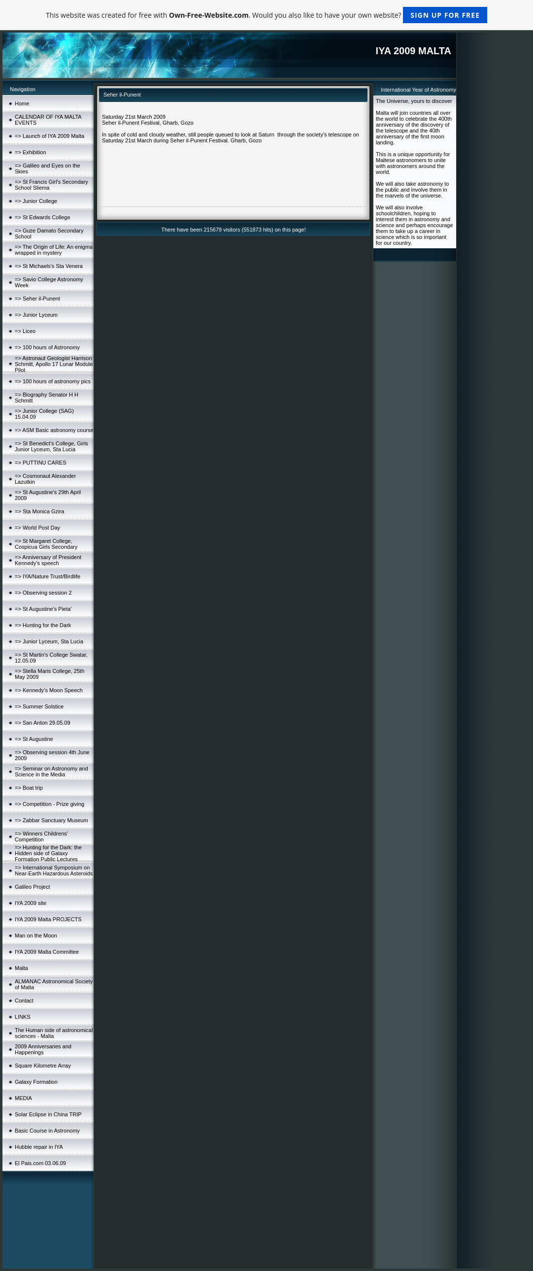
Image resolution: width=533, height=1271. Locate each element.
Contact (24, 1000)
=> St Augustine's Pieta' (43, 609)
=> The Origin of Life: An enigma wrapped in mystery (54, 250)
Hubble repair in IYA (39, 1147)
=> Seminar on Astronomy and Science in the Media (51, 771)
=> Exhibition (30, 152)
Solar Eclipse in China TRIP (48, 1114)
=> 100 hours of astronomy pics (53, 381)
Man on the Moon (36, 935)
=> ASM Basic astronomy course (54, 430)
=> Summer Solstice (39, 706)
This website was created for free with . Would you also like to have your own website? (266, 15)
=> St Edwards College (42, 217)
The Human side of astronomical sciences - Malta (54, 1033)
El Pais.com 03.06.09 (40, 1163)
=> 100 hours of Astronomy (47, 347)
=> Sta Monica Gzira (39, 511)
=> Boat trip (29, 788)
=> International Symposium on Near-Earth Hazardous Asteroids (54, 870)
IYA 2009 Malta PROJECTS (48, 919)
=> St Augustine (34, 739)
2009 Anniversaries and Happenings (43, 1049)
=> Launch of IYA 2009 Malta (49, 136)
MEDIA (23, 1098)
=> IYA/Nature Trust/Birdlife (47, 576)
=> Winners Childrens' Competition (41, 836)
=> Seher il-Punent (37, 298)
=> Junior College (36, 201)
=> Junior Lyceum (36, 315)
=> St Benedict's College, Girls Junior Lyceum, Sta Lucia (51, 446)
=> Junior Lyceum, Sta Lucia (49, 641)
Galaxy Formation (36, 1082)
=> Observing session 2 (43, 593)
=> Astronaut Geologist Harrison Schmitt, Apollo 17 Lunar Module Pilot (54, 364)
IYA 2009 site (30, 903)
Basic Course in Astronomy (47, 1131)
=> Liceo (25, 331)
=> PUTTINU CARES (41, 463)
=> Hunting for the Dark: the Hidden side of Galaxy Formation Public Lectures (48, 853)
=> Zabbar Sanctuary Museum (51, 820)
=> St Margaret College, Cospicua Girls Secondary (46, 544)
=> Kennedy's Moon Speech (49, 690)
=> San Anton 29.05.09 (42, 723)
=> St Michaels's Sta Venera (49, 266)
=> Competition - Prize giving (49, 804)
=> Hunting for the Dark (43, 625)
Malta (21, 968)
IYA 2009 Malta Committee (47, 952)
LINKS (23, 1017)
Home (22, 103)
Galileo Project (32, 887)
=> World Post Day (37, 528)
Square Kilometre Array (43, 1066)
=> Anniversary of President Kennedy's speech (48, 560)
